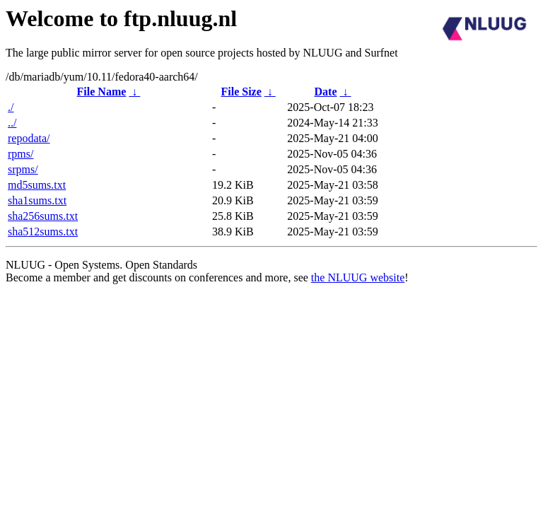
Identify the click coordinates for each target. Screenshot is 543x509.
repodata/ (29, 138)
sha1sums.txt (37, 200)
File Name (102, 92)
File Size (241, 92)
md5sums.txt (37, 185)
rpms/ (20, 154)
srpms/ (23, 169)
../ (12, 123)
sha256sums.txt (43, 216)
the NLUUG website (357, 277)
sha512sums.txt (43, 232)
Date (326, 92)
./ (10, 107)
